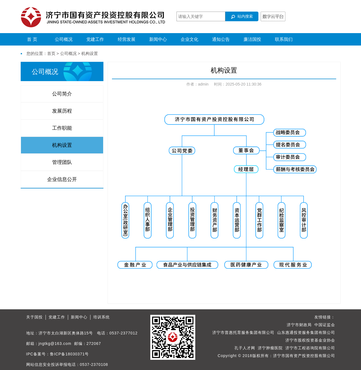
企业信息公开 (62, 179)
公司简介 (62, 94)
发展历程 (62, 111)
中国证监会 (324, 325)
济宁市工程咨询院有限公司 (310, 348)
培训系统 (101, 317)
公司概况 (64, 39)
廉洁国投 (252, 39)
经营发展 (126, 39)
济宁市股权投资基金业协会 (310, 340)
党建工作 (95, 39)
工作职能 (62, 128)
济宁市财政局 (299, 325)
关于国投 (34, 317)
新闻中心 (158, 39)
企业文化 (189, 39)
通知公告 (221, 39)
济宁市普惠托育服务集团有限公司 (243, 332)
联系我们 (284, 39)
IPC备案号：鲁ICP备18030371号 (57, 354)
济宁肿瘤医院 (270, 348)
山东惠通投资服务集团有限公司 (306, 332)
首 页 (32, 39)
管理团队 (62, 162)
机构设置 (62, 145)
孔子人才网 (244, 348)
